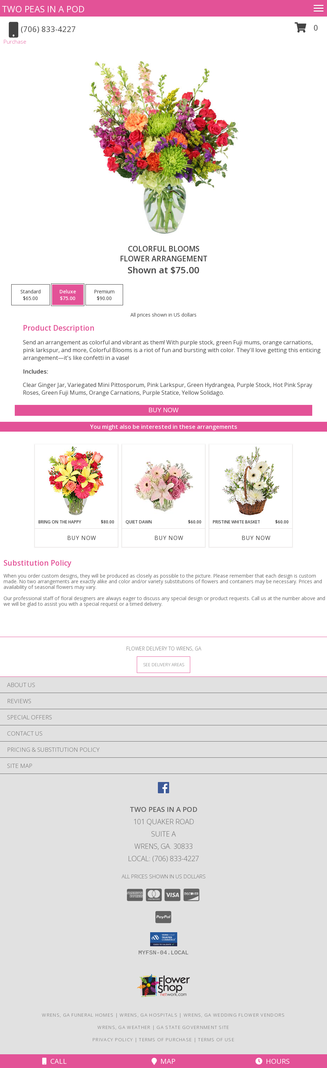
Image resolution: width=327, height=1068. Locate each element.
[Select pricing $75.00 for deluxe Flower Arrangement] (67, 295)
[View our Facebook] (163, 791)
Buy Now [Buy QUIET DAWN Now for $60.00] (169, 538)
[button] (306, 30)
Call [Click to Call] (54, 1061)
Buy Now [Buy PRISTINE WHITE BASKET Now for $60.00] (256, 538)
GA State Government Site (192, 1027)
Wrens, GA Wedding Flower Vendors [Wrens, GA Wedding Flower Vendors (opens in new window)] (234, 1015)
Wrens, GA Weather (123, 1027)
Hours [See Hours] (272, 1061)
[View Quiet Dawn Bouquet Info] (163, 481)
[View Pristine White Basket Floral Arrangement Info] (251, 481)
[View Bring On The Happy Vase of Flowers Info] (76, 481)
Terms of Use (216, 1039)
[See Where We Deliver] (163, 664)
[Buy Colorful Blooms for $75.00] (163, 410)
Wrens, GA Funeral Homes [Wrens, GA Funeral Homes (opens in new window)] (78, 1015)
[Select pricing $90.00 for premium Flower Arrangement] (104, 295)
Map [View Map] (163, 1061)
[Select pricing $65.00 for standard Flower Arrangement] (31, 295)
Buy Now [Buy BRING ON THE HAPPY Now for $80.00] (81, 538)
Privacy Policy (112, 1039)
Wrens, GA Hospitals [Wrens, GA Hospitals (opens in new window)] (149, 1015)
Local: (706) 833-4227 (163, 858)
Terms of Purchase (165, 1039)
